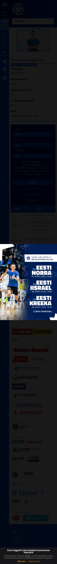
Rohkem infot (34, 561)
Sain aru (21, 561)
